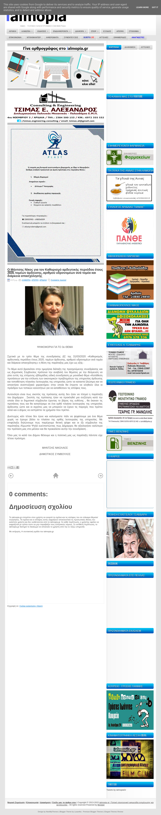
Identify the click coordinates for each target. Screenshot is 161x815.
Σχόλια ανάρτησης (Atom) (31, 606)
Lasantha (77, 812)
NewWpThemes (52, 812)
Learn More (142, 7)
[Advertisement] (130, 71)
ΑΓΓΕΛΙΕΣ (145, 47)
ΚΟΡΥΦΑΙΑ (114, 47)
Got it (155, 7)
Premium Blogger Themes (93, 812)
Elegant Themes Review (113, 812)
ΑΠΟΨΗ (35, 280)
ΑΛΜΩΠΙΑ (26, 280)
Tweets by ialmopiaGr (116, 790)
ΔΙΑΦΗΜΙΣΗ (130, 47)
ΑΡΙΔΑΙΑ (43, 280)
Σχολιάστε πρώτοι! (58, 280)
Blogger (101, 805)
